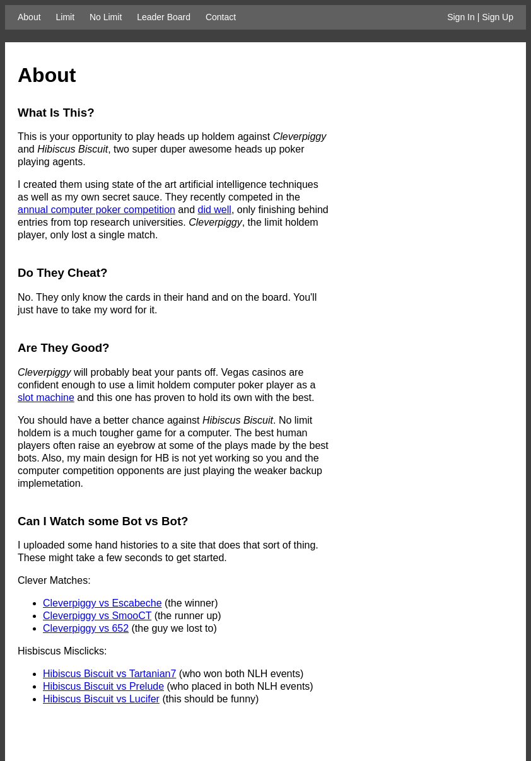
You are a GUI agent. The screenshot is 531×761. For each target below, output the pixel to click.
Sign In (461, 17)
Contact (221, 17)
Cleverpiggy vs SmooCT (97, 615)
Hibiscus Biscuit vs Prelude (103, 686)
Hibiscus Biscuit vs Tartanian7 (109, 673)
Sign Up (497, 17)
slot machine (46, 397)
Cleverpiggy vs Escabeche (102, 603)
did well (214, 209)
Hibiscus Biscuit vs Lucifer (101, 699)
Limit (64, 17)
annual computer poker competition (96, 209)
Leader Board (163, 17)
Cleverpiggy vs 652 (86, 628)
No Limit (106, 17)
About (29, 17)
